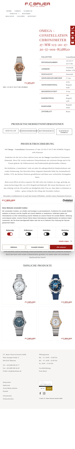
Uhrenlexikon (7, 396)
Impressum (6, 385)
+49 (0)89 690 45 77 (12, 365)
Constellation (20, 149)
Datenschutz (7, 382)
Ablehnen (13, 247)
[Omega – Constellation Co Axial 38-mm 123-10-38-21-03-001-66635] (19, 323)
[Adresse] (72, 37)
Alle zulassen (61, 247)
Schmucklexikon (8, 399)
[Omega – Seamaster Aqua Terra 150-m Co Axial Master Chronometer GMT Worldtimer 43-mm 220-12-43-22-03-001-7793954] (56, 287)
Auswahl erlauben (37, 247)
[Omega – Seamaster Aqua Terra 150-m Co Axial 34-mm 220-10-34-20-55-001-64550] (19, 287)
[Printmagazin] (72, 42)
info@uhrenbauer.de (14, 371)
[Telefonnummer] (72, 28)
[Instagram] (44, 393)
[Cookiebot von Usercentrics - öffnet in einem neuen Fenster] (64, 200)
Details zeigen (64, 241)
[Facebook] (40, 393)
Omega (10, 149)
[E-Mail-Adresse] (72, 33)
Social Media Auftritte (10, 388)
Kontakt (5, 391)
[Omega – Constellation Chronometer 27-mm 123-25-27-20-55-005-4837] (56, 323)
